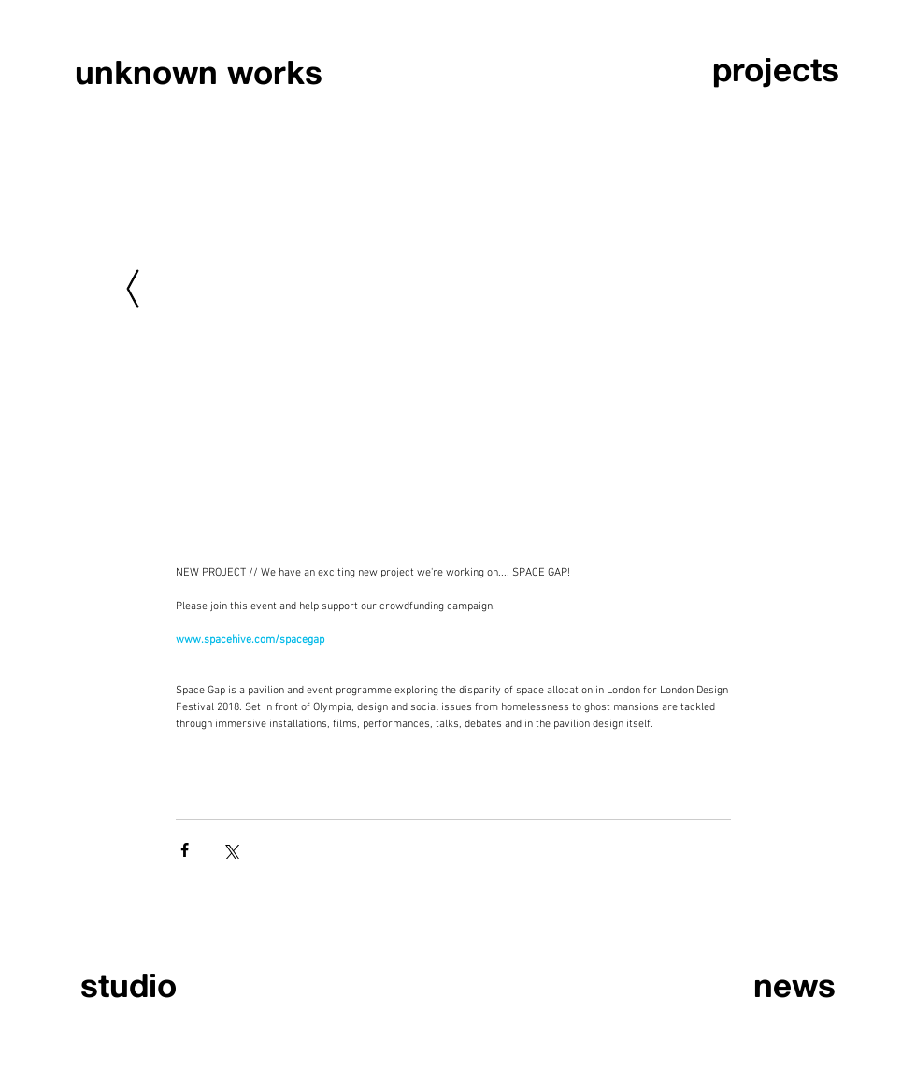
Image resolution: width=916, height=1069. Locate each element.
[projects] (776, 70)
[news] (749, 985)
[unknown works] (198, 72)
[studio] (166, 985)
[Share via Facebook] (184, 850)
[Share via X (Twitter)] (230, 850)
